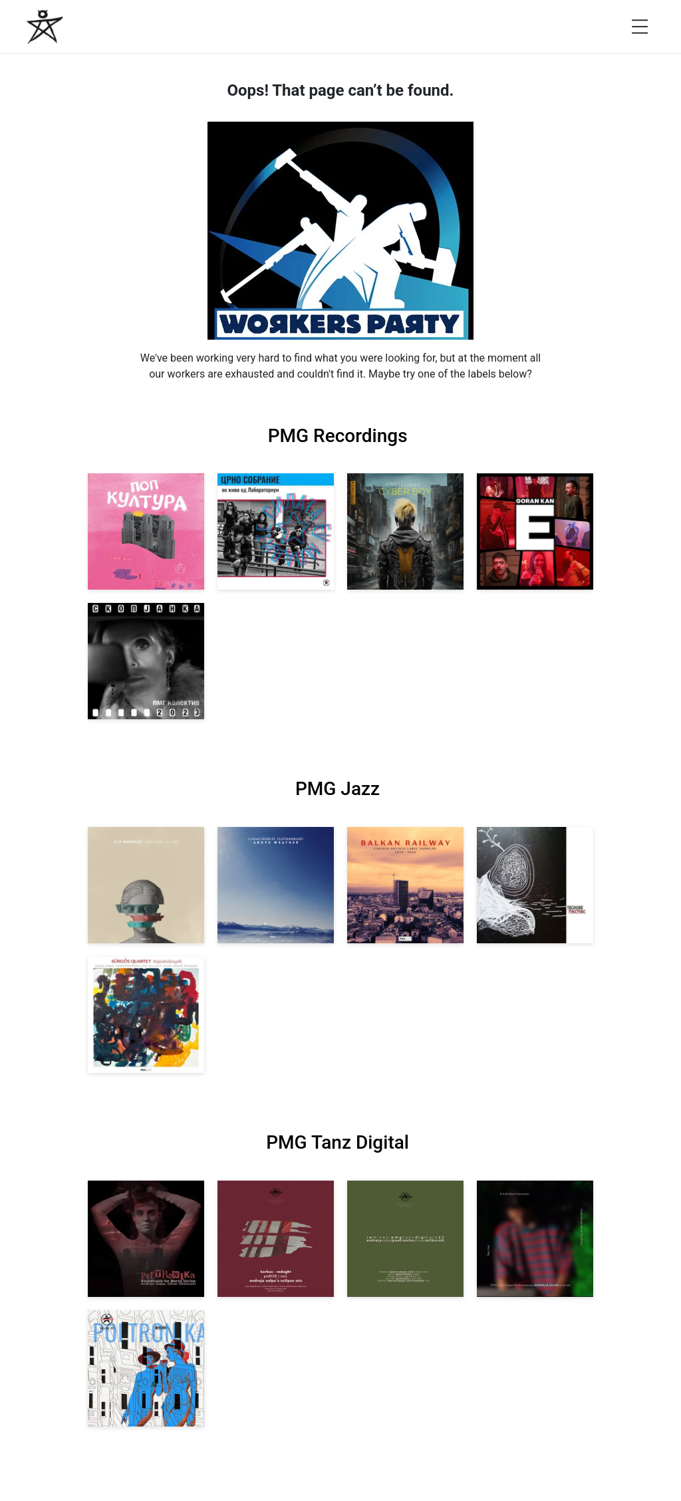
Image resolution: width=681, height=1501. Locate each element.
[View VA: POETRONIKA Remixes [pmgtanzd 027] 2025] (405, 1239)
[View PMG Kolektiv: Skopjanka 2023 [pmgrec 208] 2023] (146, 661)
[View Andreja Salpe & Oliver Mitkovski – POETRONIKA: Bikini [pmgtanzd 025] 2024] (146, 1368)
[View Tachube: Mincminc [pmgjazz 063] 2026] (535, 885)
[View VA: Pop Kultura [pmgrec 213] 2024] (146, 531)
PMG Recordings (338, 436)
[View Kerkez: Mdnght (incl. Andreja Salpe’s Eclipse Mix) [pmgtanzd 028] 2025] (275, 1239)
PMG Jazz (337, 789)
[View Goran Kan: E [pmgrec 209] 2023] (535, 531)
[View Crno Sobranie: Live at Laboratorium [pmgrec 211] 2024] (275, 531)
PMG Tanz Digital (337, 1142)
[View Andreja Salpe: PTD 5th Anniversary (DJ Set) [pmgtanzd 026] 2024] (535, 1239)
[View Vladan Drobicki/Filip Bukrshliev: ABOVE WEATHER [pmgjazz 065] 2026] (275, 885)
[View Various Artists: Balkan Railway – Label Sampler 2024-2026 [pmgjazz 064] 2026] (405, 885)
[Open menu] (639, 26)
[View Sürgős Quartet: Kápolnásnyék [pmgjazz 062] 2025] (146, 1015)
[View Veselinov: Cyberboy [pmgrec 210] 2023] (405, 531)
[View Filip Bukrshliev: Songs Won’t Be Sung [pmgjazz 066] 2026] (146, 885)
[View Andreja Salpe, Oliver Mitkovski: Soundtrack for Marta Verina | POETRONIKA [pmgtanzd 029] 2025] (146, 1239)
